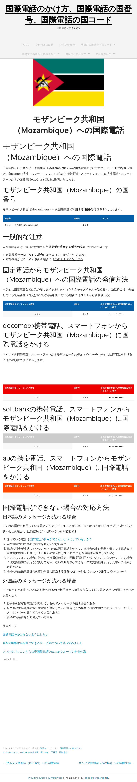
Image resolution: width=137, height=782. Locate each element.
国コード (44, 752)
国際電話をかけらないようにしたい (25, 634)
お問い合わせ (67, 44)
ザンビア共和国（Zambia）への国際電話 (106, 763)
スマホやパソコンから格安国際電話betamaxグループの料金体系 (44, 651)
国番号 (54, 752)
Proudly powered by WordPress (45, 777)
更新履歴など (103, 53)
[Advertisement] (68, 700)
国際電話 (63, 752)
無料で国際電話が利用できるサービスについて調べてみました (43, 643)
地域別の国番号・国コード (96, 44)
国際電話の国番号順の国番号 (39, 53)
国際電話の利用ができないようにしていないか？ (60, 539)
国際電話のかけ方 (75, 53)
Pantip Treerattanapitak (96, 777)
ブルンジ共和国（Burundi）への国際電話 (31, 763)
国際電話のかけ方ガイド (71, 748)
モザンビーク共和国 (29, 752)
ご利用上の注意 (44, 44)
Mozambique (10, 752)
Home (25, 44)
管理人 (43, 748)
